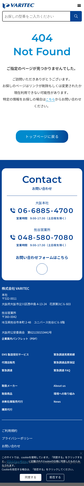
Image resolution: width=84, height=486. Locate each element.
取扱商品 (8, 396)
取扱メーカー (11, 389)
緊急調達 (8, 373)
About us (60, 389)
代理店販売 (10, 365)
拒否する (57, 476)
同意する (29, 476)
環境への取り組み (66, 396)
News (58, 404)
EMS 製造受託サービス (18, 357)
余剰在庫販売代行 (14, 404)
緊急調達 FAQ (63, 373)
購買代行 (8, 412)
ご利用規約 (10, 433)
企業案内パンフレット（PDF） (23, 341)
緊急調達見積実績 (66, 357)
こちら (50, 99)
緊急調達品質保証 (66, 365)
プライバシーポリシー (21, 460)
